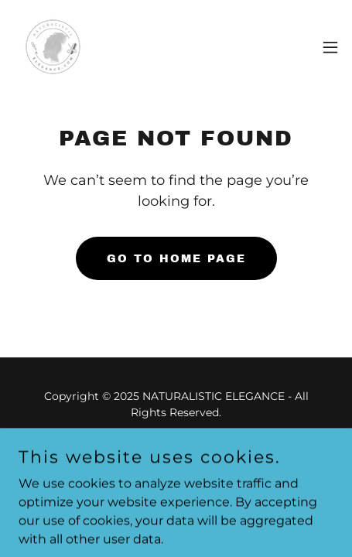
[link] (53, 46)
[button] (330, 47)
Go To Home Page (176, 259)
